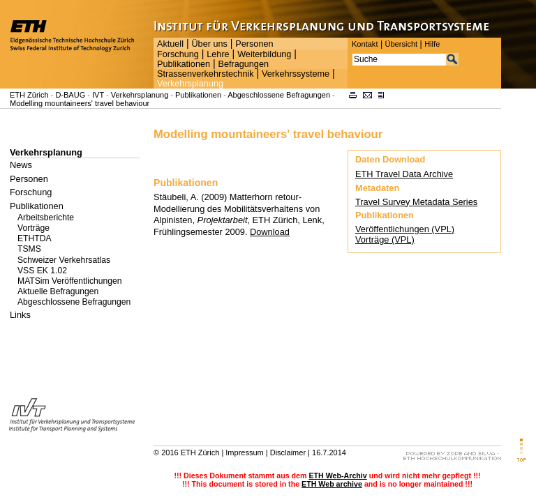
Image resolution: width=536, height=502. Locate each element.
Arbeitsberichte (45, 217)
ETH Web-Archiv (337, 475)
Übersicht (401, 44)
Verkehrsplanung (190, 84)
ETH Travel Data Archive (404, 174)
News (21, 165)
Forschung (178, 54)
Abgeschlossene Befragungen (279, 95)
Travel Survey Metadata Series (416, 202)
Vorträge (33, 228)
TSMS (29, 249)
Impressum (244, 452)
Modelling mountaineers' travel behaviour (79, 103)
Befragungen (243, 64)
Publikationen (183, 64)
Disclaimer (288, 452)
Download (270, 232)
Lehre (218, 54)
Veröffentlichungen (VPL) (404, 229)
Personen (254, 44)
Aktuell (170, 44)
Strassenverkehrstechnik (205, 74)
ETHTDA (34, 238)
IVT (98, 95)
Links (20, 315)
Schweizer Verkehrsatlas (63, 260)
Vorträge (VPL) (385, 239)
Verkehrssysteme (295, 74)
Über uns (209, 44)
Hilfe (432, 44)
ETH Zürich (29, 95)
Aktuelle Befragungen (57, 291)
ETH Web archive (332, 484)
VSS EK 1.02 (42, 270)
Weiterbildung (264, 54)
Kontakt (365, 44)
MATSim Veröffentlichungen (69, 281)
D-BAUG (70, 95)
